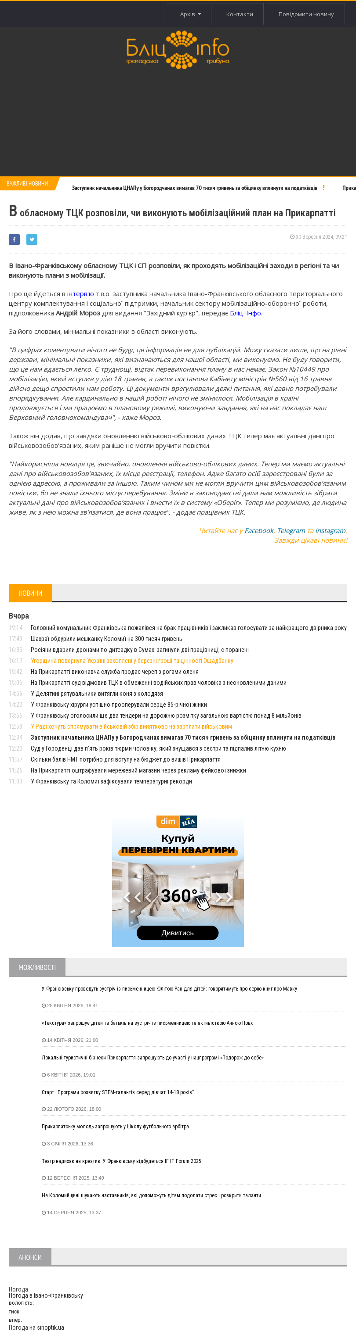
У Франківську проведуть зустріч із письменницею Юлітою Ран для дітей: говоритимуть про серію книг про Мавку (169, 989)
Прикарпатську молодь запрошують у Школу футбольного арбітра (115, 1126)
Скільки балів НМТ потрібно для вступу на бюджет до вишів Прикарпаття (126, 759)
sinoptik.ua (50, 1327)
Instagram (330, 530)
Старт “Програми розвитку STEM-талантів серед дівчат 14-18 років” (118, 1092)
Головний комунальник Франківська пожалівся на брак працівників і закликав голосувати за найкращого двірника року (189, 627)
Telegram (291, 530)
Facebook (258, 530)
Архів (189, 14)
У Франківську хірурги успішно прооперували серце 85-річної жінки (119, 704)
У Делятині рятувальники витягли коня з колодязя (97, 693)
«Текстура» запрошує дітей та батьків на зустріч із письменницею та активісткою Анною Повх (147, 1023)
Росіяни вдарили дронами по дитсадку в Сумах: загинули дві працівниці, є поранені (140, 649)
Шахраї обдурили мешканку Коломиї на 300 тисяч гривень (106, 638)
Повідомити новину (306, 14)
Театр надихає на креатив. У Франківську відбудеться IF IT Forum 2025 (121, 1161)
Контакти (238, 14)
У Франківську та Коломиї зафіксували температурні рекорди (111, 781)
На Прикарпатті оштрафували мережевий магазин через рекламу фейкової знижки (138, 770)
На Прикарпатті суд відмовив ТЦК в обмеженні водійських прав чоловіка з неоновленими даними (159, 682)
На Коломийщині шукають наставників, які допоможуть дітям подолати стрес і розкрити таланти (151, 1195)
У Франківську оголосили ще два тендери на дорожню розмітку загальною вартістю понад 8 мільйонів (166, 715)
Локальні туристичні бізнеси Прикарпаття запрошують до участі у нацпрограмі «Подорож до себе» (153, 1058)
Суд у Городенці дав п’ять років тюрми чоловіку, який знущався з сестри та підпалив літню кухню (158, 748)
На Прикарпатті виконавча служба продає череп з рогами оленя (115, 671)
